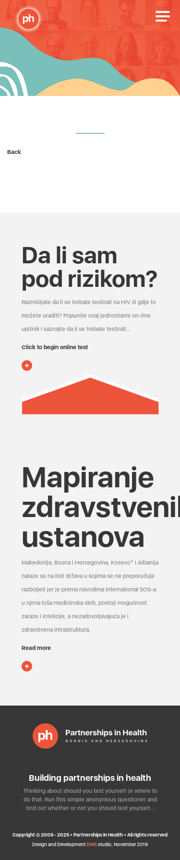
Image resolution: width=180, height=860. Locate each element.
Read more (36, 648)
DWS (91, 844)
